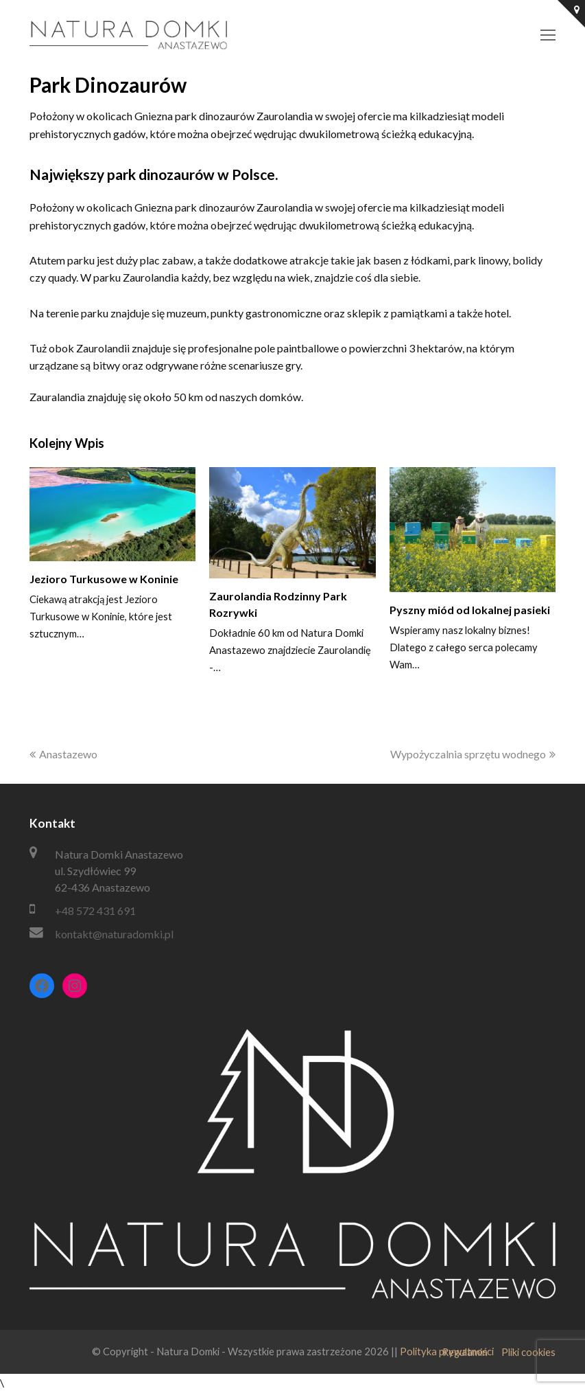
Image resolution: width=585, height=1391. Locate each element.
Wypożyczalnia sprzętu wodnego (473, 753)
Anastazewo (63, 753)
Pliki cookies (528, 1352)
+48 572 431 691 (95, 910)
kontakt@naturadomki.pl (114, 933)
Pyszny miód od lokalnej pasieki (470, 609)
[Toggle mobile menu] (548, 35)
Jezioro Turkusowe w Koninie (103, 578)
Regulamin (465, 1352)
